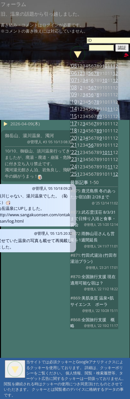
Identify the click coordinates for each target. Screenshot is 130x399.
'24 (73, 166)
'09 (73, 94)
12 (115, 66)
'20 (73, 138)
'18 (73, 130)
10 (104, 66)
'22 (73, 152)
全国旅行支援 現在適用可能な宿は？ (93, 280)
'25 (73, 174)
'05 (73, 66)
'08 (73, 87)
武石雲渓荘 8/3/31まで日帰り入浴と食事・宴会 (93, 218)
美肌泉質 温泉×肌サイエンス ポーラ (92, 301)
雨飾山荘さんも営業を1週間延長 (92, 237)
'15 (73, 116)
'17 (73, 123)
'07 (73, 80)
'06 (73, 73)
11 (110, 66)
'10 (73, 102)
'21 (73, 145)
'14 (73, 109)
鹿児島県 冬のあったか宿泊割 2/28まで (93, 194)
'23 (73, 159)
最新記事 (79, 182)
